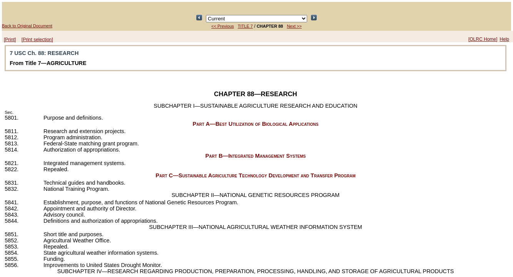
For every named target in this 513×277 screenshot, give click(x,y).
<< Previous (222, 26)
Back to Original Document (27, 25)
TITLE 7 (245, 26)
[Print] (10, 39)
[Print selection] (37, 39)
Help (504, 39)
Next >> (294, 26)
